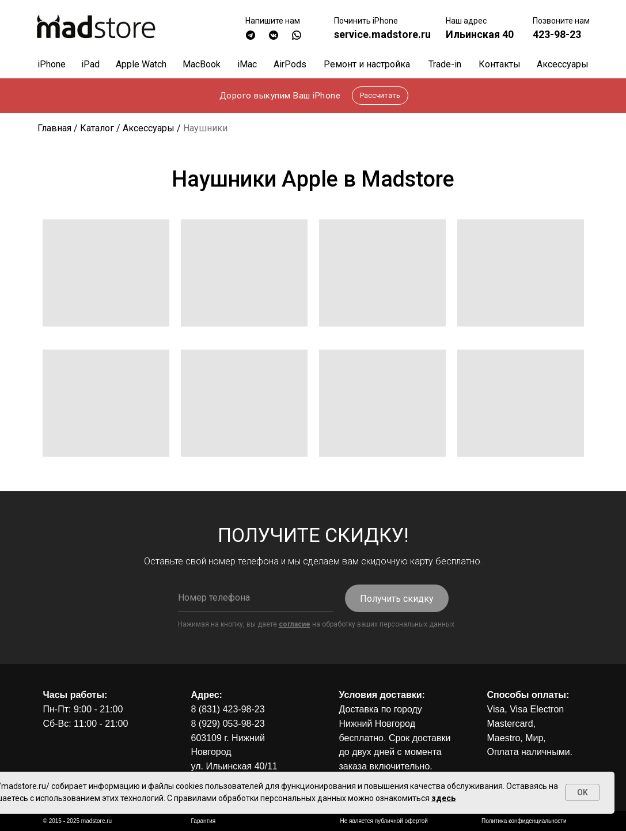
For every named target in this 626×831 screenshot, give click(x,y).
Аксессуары (563, 64)
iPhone (51, 64)
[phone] (255, 597)
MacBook (202, 64)
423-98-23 (557, 34)
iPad (90, 64)
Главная (54, 128)
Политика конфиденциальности (524, 821)
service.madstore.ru (382, 34)
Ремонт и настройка (367, 64)
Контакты (500, 64)
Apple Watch (141, 64)
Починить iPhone (366, 20)
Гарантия (203, 821)
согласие (294, 624)
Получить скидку (397, 598)
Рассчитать (380, 95)
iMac (247, 64)
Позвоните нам (561, 20)
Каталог (97, 128)
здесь (443, 798)
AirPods (290, 64)
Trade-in (444, 64)
